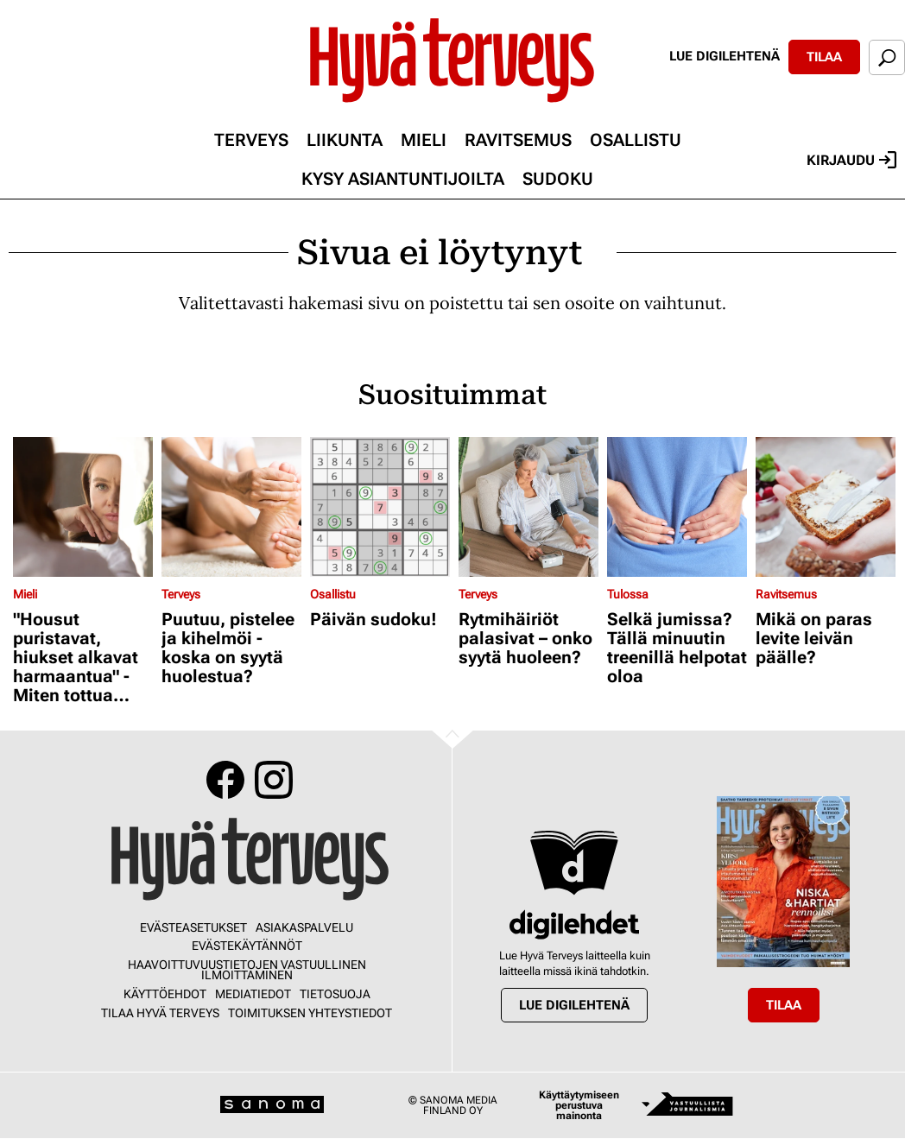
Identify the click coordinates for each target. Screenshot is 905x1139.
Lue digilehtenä (724, 56)
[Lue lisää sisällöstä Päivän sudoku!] (380, 507)
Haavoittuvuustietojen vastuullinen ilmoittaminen (247, 970)
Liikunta (345, 140)
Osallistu (635, 140)
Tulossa (628, 594)
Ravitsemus (518, 140)
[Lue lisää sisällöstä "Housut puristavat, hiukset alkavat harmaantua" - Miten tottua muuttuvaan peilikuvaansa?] (83, 507)
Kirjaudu (851, 159)
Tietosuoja (335, 994)
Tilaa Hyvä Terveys (160, 1013)
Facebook (225, 780)
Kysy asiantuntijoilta (402, 178)
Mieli (423, 140)
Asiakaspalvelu (304, 927)
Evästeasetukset (193, 927)
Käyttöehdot (164, 994)
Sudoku (557, 178)
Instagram (274, 780)
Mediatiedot (253, 994)
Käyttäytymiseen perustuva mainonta (579, 1105)
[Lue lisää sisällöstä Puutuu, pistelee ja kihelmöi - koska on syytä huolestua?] (231, 507)
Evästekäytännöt (247, 945)
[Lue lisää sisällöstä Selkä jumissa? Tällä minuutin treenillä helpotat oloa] (677, 507)
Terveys (251, 140)
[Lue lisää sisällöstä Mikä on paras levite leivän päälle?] (826, 507)
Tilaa (824, 57)
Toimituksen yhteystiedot (310, 1013)
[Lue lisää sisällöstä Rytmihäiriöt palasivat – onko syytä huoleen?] (528, 507)
